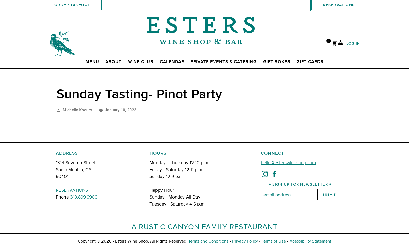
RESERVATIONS (72, 190)
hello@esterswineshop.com (288, 162)
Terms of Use (274, 241)
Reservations (339, 5)
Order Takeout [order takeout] (72, 5)
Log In (353, 43)
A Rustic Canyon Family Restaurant (204, 226)
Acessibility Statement (310, 241)
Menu (92, 61)
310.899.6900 (84, 196)
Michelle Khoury (77, 110)
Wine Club (140, 61)
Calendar (172, 61)
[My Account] (340, 43)
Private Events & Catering (223, 61)
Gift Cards (310, 61)
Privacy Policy (245, 241)
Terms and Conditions (208, 241)
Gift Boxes (276, 61)
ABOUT (113, 61)
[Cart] (334, 43)
